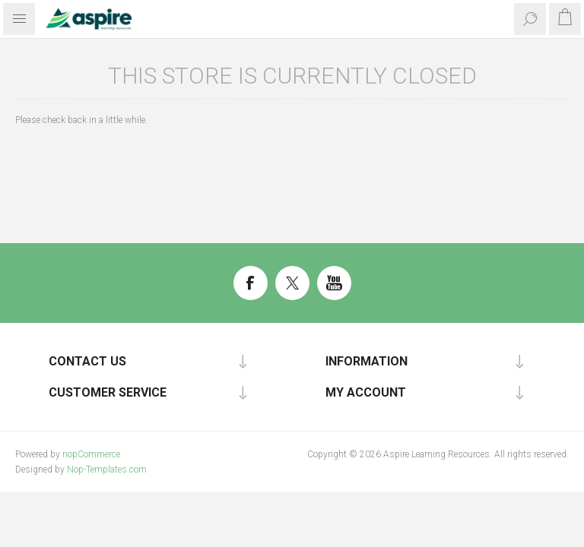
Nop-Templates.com (107, 469)
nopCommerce (91, 454)
